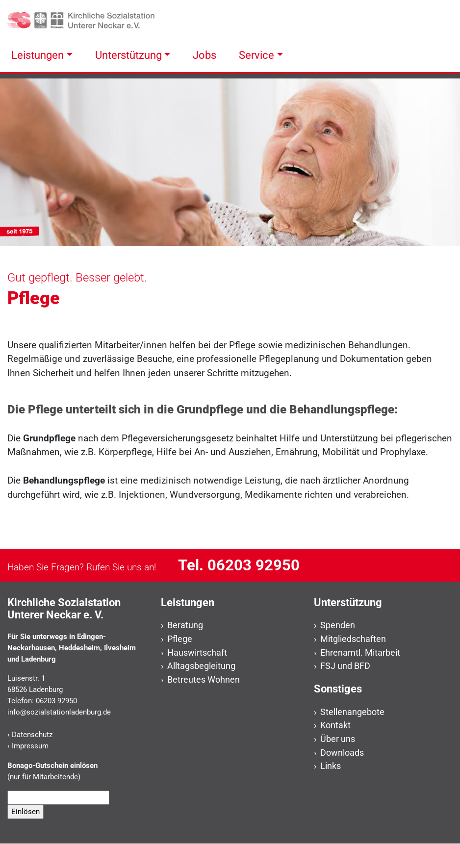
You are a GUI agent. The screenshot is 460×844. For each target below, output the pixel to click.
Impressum (30, 746)
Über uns (337, 739)
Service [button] (256, 55)
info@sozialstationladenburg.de (59, 712)
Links (330, 766)
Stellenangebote (352, 712)
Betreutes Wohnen (203, 679)
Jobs (204, 55)
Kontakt (335, 725)
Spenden (337, 625)
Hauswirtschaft (197, 652)
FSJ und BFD (345, 666)
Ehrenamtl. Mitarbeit (360, 652)
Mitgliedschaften (353, 639)
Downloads (342, 752)
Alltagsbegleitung (201, 666)
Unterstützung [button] (128, 55)
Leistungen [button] (37, 55)
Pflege (179, 639)
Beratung (185, 625)
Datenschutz (32, 734)
